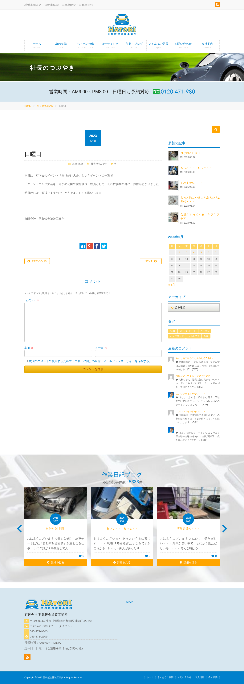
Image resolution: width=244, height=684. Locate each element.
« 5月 (171, 284)
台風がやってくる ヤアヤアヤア (193, 376)
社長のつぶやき (45, 106)
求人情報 (199, 677)
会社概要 (213, 677)
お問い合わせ (183, 46)
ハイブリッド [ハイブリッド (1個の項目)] (177, 336)
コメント (31, 300)
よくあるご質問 (159, 46)
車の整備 (61, 46)
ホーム (37, 46)
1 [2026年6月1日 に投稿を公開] (172, 252)
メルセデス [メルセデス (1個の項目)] (194, 336)
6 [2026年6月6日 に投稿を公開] (208, 252)
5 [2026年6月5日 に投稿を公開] (201, 252)
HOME (27, 106)
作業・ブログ (134, 46)
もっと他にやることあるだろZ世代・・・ (197, 358)
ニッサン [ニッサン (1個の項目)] (204, 331)
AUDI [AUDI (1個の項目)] (173, 331)
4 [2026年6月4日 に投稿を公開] (193, 252)
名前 (29, 347)
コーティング (110, 46)
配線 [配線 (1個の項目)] (206, 336)
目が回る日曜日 (190, 153)
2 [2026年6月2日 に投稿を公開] (179, 252)
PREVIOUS (39, 261)
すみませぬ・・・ (191, 182)
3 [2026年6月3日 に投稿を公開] (186, 252)
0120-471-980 (38, 626)
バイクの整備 (85, 46)
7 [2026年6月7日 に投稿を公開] (215, 252)
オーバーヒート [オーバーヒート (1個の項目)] (188, 331)
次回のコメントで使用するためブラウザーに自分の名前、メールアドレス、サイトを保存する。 (90, 361)
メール (101, 347)
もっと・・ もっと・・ (196, 167)
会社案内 (207, 46)
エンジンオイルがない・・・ (190, 393)
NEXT (148, 261)
